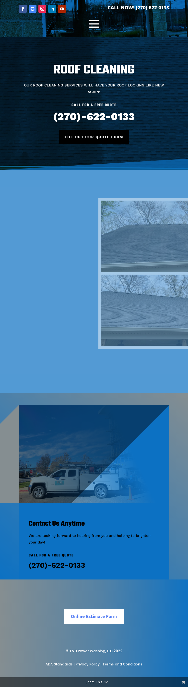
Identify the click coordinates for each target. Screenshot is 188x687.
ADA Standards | (60, 664)
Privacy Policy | (89, 664)
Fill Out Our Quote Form (94, 137)
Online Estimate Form (94, 616)
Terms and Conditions (122, 664)
